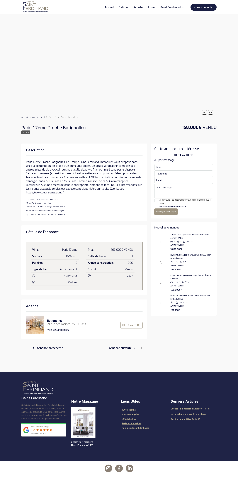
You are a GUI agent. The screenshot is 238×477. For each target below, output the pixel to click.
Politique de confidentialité (135, 428)
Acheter (138, 7)
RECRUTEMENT (130, 410)
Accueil (109, 7)
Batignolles (54, 321)
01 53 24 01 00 (131, 325)
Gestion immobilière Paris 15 (185, 419)
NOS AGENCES (129, 419)
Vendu (26, 132)
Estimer (124, 7)
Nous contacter (204, 7)
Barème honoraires (131, 424)
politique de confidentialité (172, 207)
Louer (152, 7)
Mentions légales (130, 414)
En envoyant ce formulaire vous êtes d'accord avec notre (183, 204)
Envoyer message (166, 211)
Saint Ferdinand (170, 7)
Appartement (38, 117)
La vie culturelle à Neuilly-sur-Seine (188, 414)
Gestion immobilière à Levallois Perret (190, 409)
